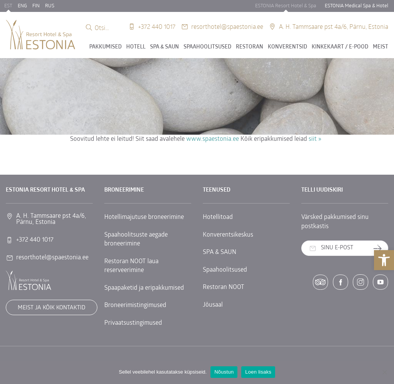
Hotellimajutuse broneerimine (144, 217)
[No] (384, 372)
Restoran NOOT (223, 287)
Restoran (249, 47)
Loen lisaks (258, 372)
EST (8, 5)
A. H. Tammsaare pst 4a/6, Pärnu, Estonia (333, 26)
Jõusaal (213, 305)
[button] (384, 260)
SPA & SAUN (164, 47)
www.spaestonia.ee (212, 139)
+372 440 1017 (156, 26)
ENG (22, 5)
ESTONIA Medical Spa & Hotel (356, 5)
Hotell (135, 47)
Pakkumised (105, 47)
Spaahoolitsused (207, 47)
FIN (36, 5)
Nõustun (224, 372)
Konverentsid (287, 47)
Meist (380, 47)
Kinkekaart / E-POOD (340, 47)
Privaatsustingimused (133, 323)
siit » (315, 139)
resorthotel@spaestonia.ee (227, 26)
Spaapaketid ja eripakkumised (144, 288)
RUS (49, 5)
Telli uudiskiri (380, 248)
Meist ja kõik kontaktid (51, 308)
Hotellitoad (218, 217)
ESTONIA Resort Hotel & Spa (285, 5)
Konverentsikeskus (228, 235)
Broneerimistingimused (135, 305)
